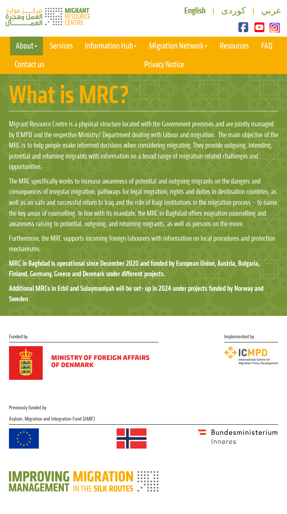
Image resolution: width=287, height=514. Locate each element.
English (195, 10)
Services (61, 45)
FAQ (266, 45)
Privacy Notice (164, 64)
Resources (234, 45)
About (26, 45)
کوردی (233, 10)
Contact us (29, 64)
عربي (271, 10)
